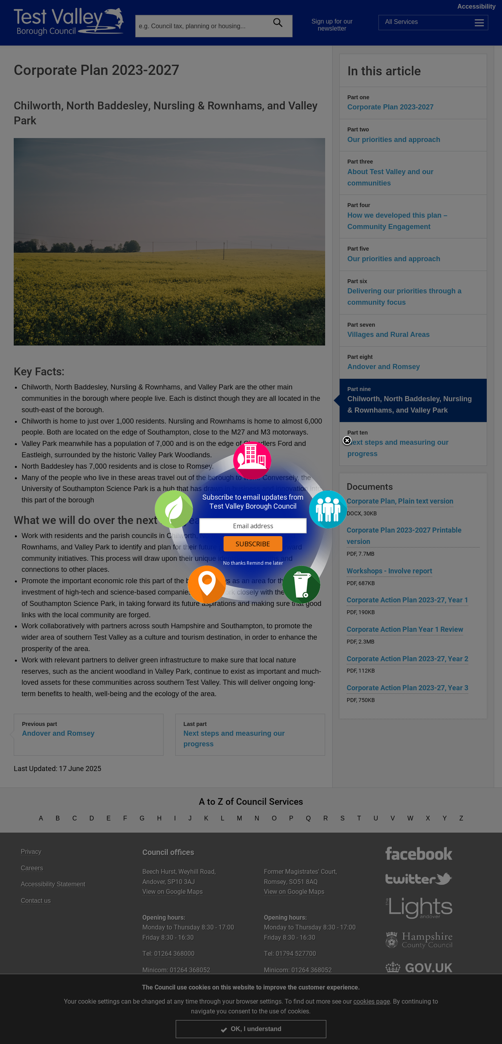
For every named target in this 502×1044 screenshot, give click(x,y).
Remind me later (265, 563)
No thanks (234, 563)
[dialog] (251, 522)
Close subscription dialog (347, 441)
